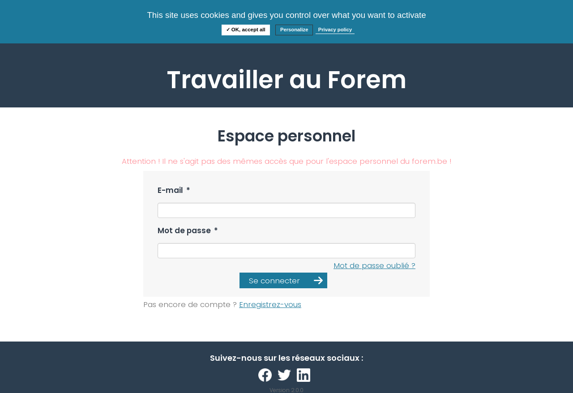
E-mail (174, 190)
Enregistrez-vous (270, 304)
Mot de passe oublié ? (374, 265)
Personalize (294, 29)
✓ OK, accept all (245, 29)
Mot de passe (188, 231)
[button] (283, 280)
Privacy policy (335, 29)
